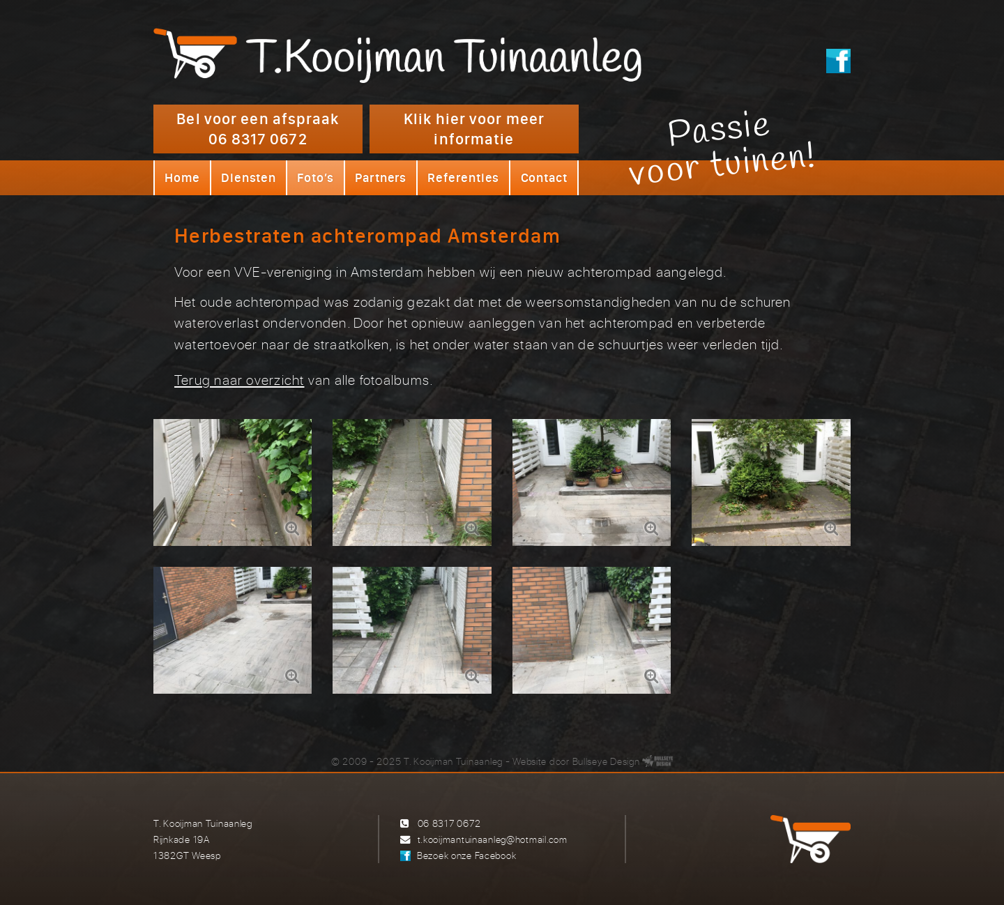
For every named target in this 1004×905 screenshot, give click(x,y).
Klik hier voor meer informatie (474, 128)
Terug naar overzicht (239, 379)
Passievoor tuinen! (723, 148)
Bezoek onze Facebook (466, 855)
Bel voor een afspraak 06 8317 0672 (257, 128)
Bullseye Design (606, 761)
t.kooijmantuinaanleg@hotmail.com (493, 839)
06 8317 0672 (449, 823)
